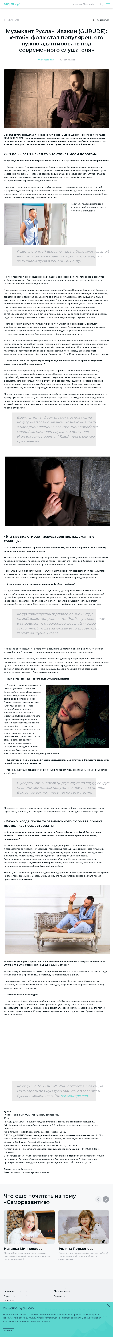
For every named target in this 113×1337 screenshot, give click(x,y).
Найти (102, 4)
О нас (7, 1296)
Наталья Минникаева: (23, 1249)
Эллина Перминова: (76, 1249)
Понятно (8, 1330)
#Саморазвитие (46, 59)
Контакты (9, 1300)
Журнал (13, 19)
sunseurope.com (75, 1096)
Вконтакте (59, 1296)
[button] (106, 1199)
